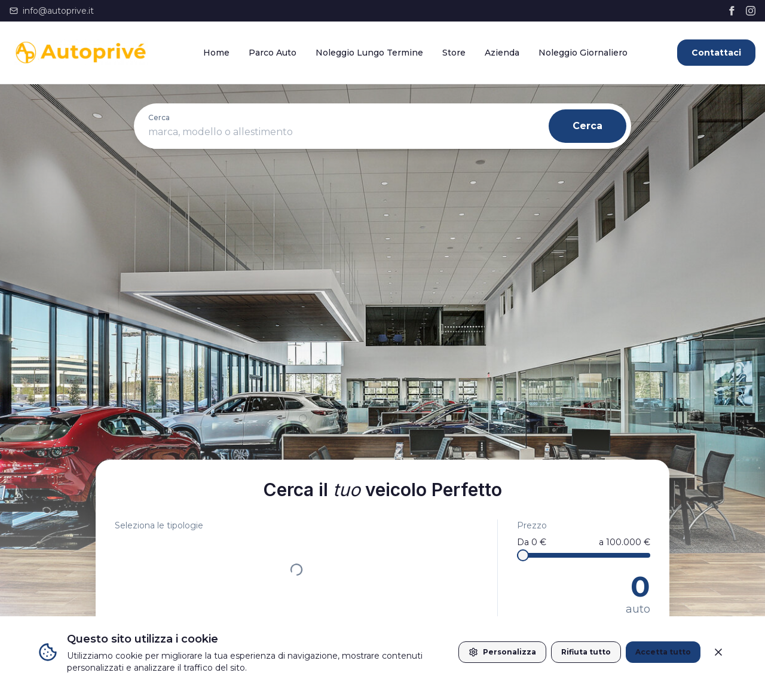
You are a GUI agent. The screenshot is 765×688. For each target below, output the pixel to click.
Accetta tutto (663, 651)
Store (454, 52)
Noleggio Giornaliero (583, 52)
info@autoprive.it (52, 10)
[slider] (523, 555)
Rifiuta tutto (586, 651)
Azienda (502, 52)
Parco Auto (272, 52)
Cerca (587, 126)
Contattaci (716, 52)
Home (216, 52)
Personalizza (502, 652)
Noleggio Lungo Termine (369, 52)
